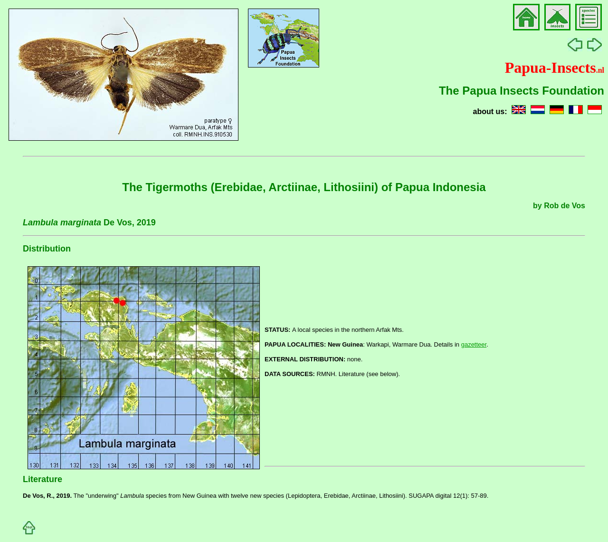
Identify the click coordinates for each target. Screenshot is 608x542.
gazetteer (474, 344)
